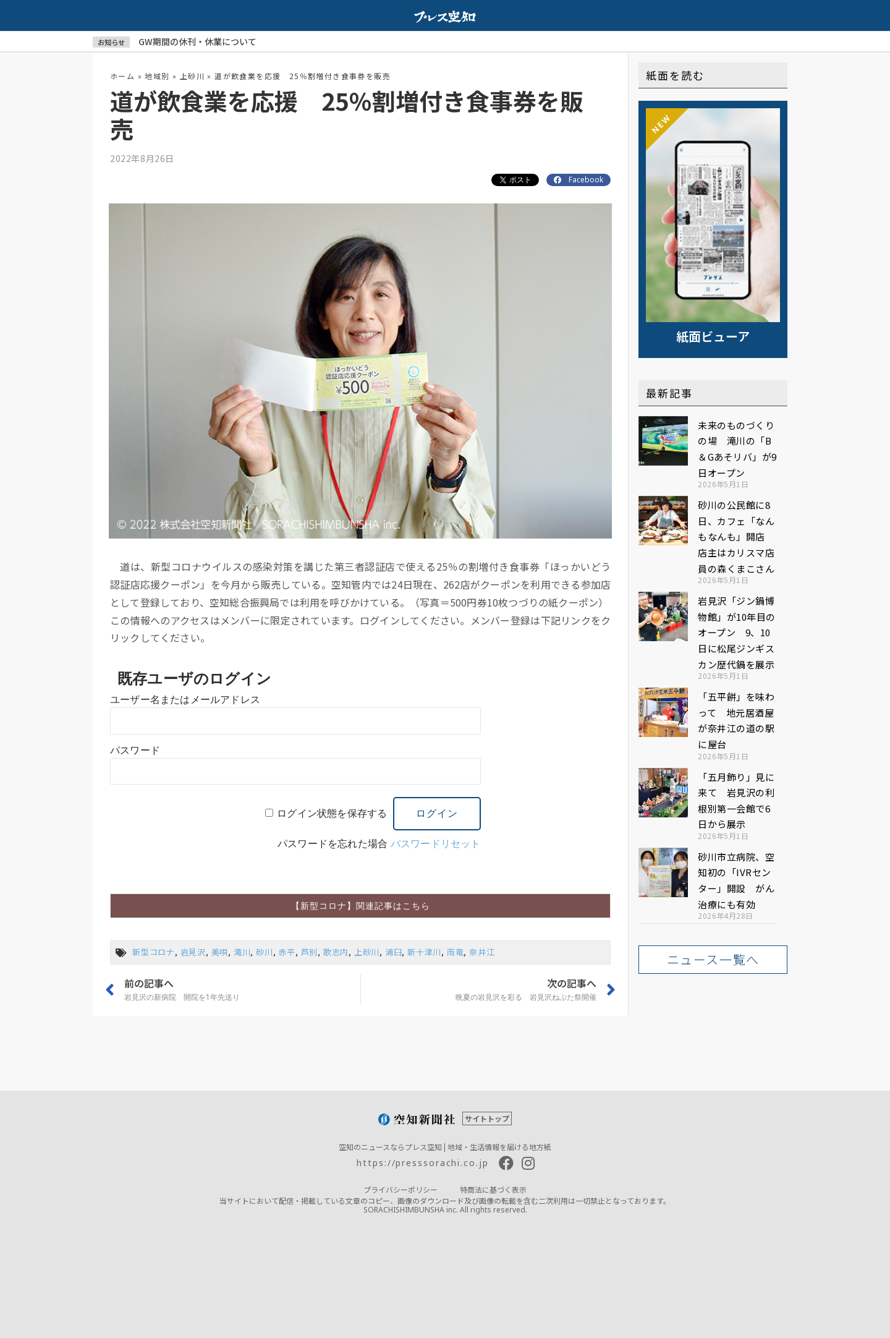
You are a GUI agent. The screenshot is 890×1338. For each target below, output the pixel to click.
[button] (360, 905)
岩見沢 (193, 952)
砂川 (264, 952)
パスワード (135, 750)
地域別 (157, 75)
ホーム (122, 75)
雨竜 (455, 952)
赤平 (286, 952)
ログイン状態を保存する (332, 813)
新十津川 (424, 952)
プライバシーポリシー (400, 1189)
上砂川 (192, 75)
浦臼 (393, 952)
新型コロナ (153, 952)
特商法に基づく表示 (493, 1189)
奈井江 (481, 952)
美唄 (220, 952)
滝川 (242, 952)
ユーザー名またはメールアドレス (185, 699)
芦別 (309, 952)
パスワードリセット (436, 843)
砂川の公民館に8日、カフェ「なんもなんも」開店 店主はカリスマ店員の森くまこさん (736, 536)
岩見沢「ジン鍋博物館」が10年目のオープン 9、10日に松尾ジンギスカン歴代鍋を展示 (737, 632)
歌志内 (336, 952)
